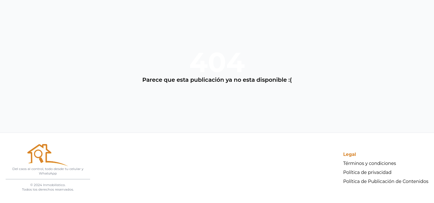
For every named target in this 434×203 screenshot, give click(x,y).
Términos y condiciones (369, 163)
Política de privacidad (367, 172)
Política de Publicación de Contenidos (386, 181)
